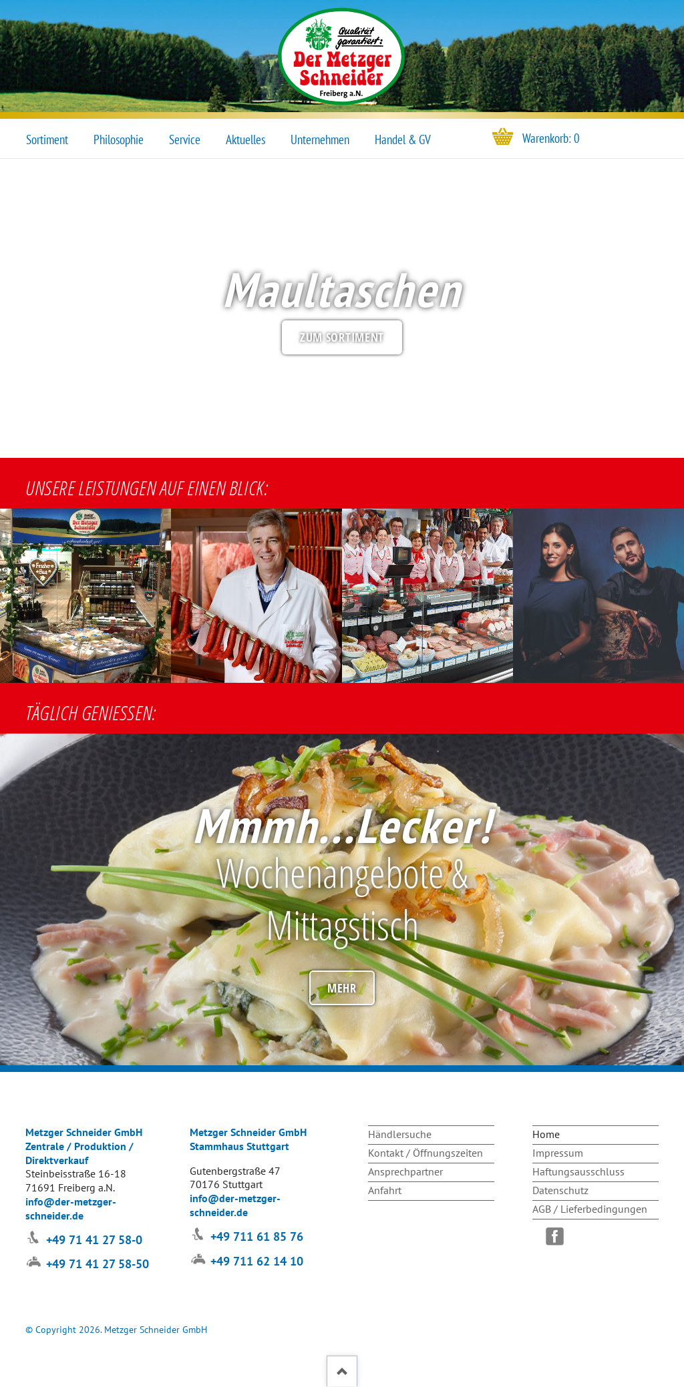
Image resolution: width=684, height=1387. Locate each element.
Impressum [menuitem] (557, 1152)
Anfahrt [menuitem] (384, 1190)
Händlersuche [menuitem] (400, 1134)
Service (184, 139)
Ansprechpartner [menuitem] (405, 1171)
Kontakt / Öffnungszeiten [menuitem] (425, 1152)
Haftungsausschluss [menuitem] (578, 1171)
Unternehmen (320, 139)
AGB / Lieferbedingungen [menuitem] (589, 1208)
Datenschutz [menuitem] (560, 1190)
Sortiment (47, 139)
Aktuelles (245, 139)
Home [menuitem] (546, 1134)
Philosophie (119, 139)
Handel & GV (403, 139)
